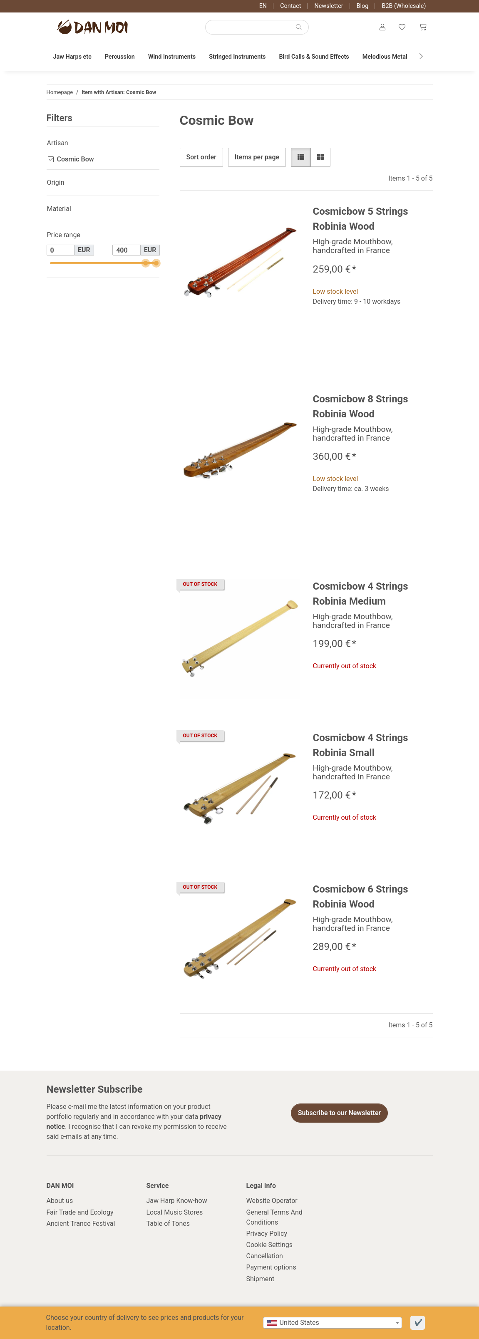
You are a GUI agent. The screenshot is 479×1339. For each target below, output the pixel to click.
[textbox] (332, 1322)
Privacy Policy (267, 1233)
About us (60, 1201)
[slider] (145, 263)
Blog (363, 6)
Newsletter (328, 6)
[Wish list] (402, 27)
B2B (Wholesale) (404, 6)
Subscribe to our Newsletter (339, 1113)
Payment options (271, 1267)
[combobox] (332, 1323)
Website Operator (272, 1201)
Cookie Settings (269, 1245)
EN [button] (263, 6)
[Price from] (61, 250)
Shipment (260, 1279)
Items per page (257, 157)
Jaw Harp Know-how (176, 1201)
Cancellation (264, 1256)
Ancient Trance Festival (81, 1223)
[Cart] (422, 27)
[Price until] (126, 250)
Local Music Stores (174, 1212)
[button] (382, 27)
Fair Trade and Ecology (80, 1212)
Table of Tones (168, 1223)
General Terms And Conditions (274, 1217)
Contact (290, 6)
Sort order (201, 157)
